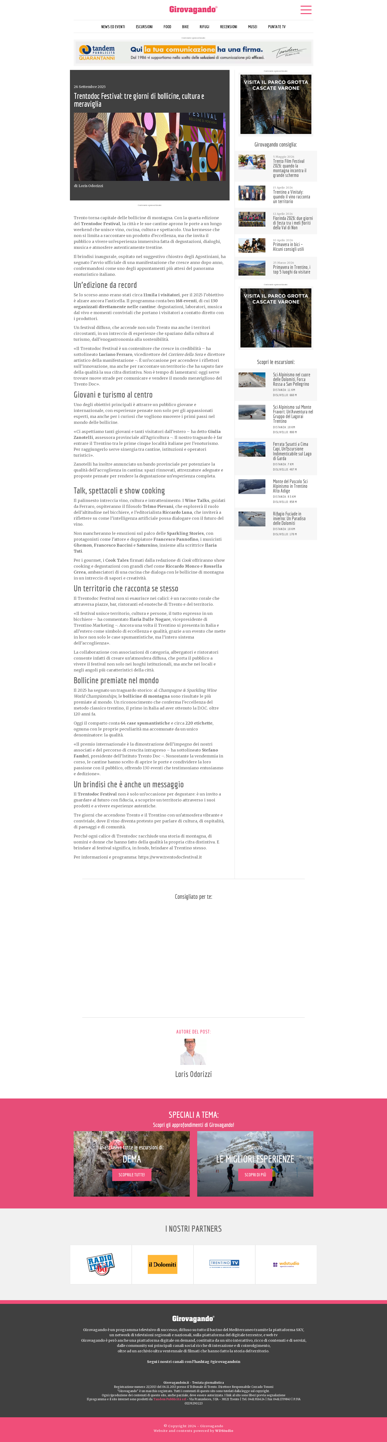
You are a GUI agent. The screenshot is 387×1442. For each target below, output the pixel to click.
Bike (185, 26)
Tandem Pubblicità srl (169, 1399)
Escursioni (144, 26)
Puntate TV (277, 26)
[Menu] (306, 10)
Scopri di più (255, 1174)
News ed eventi (113, 26)
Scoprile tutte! (132, 1174)
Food (167, 26)
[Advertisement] (275, 575)
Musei (252, 26)
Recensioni (228, 26)
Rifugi (204, 26)
